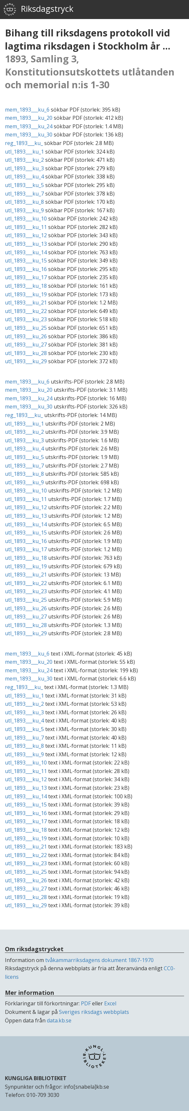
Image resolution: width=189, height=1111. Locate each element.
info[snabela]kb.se (86, 1086)
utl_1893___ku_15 (26, 260)
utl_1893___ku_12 (26, 235)
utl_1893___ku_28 (26, 353)
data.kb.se (59, 1020)
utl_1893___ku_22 (26, 311)
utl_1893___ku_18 (26, 285)
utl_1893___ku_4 (24, 176)
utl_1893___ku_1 (24, 151)
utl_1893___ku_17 (26, 277)
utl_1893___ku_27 (26, 344)
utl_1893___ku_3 (24, 168)
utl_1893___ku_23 (26, 319)
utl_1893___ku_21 (26, 302)
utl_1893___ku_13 (26, 243)
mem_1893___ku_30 (28, 134)
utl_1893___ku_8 (24, 201)
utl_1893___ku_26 (26, 336)
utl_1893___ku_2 (24, 159)
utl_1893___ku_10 (26, 218)
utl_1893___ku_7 (24, 193)
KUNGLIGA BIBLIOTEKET (35, 1078)
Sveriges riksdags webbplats (94, 1012)
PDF (86, 1003)
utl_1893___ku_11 (26, 227)
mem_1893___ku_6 (27, 109)
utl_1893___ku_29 (26, 361)
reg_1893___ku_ (24, 143)
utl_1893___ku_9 (24, 210)
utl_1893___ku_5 (24, 185)
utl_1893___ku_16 (26, 269)
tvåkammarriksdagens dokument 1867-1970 (99, 960)
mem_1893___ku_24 (28, 126)
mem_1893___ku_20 (28, 117)
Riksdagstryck (38, 9)
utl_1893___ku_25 (26, 327)
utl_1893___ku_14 (26, 252)
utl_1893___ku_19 (26, 294)
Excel (110, 1003)
